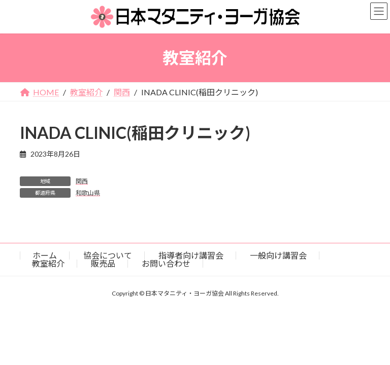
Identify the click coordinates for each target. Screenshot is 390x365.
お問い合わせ (166, 263)
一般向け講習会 (278, 255)
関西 (82, 181)
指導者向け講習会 (190, 255)
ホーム (44, 255)
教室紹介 (48, 263)
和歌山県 (88, 193)
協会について (107, 255)
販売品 (103, 263)
